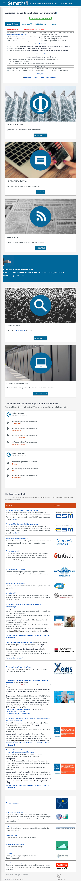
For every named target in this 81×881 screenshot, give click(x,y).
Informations (27, 707)
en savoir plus (40, 134)
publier (40, 189)
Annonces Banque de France (17, 561)
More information (51, 77)
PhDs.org (11, 850)
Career (41, 77)
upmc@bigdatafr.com (22, 623)
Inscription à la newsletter (40, 18)
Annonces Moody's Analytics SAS (19, 531)
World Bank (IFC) (13, 585)
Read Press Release (31, 77)
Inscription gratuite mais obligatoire (20, 703)
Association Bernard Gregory (17, 808)
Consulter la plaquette (15, 627)
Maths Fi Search (21, 324)
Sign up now (41, 54)
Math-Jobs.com (13, 831)
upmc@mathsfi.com (22, 734)
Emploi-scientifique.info (15, 822)
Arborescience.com (14, 799)
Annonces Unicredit (14, 543)
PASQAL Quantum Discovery (18, 35)
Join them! (25, 512)
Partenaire (9, 265)
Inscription (40, 244)
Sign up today (41, 43)
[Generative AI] (28, 24)
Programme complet (15, 707)
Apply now (40, 74)
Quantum (54, 24)
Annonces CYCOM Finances (17, 575)
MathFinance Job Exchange (17, 840)
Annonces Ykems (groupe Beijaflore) (20, 659)
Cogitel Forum (20, 875)
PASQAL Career (42, 24)
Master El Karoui (14, 24)
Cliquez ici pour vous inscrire (17, 705)
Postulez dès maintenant (16, 649)
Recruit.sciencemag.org (15, 859)
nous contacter (40, 386)
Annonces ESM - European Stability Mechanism (23, 503)
